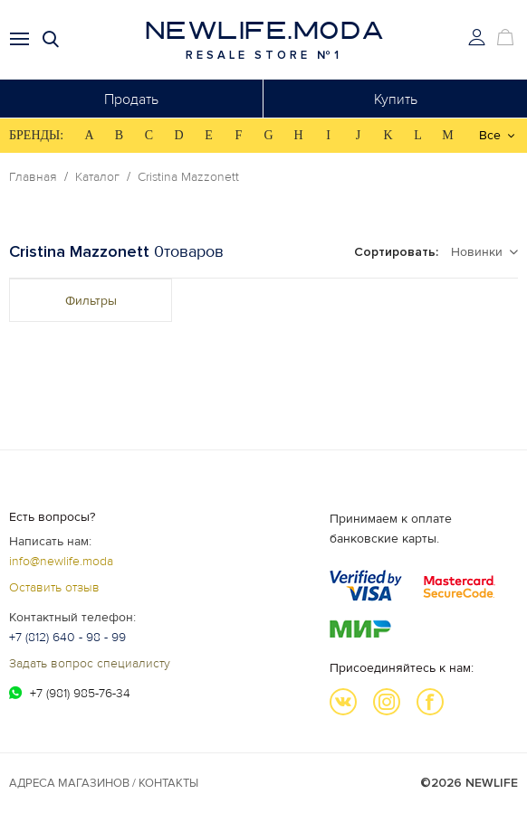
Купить (395, 99)
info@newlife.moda (61, 561)
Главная (33, 177)
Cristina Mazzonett (188, 177)
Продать (131, 99)
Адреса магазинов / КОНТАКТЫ (103, 783)
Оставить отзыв (54, 587)
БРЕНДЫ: (36, 135)
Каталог (97, 177)
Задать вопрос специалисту (89, 663)
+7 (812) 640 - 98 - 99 (67, 637)
